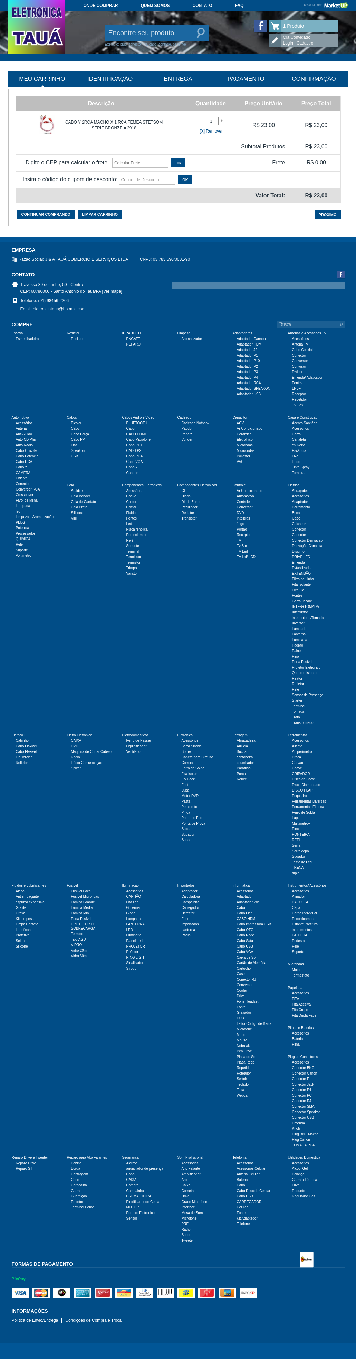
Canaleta (299, 439)
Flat (74, 445)
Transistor (189, 518)
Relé (19, 544)
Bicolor (76, 423)
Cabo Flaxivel (26, 746)
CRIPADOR (301, 774)
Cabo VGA (134, 462)
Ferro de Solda (193, 768)
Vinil (74, 518)
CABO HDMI (136, 434)
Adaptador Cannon (251, 339)
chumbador (245, 763)
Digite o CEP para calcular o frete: (67, 162)
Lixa (295, 456)
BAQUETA (300, 902)
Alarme (131, 1163)
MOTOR (132, 1207)
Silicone (77, 513)
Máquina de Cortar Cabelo (91, 752)
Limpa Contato (27, 924)
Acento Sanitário (304, 423)
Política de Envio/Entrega (35, 1320)
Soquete (132, 546)
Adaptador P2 (247, 366)
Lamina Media (82, 908)
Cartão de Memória (252, 963)
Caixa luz (299, 524)
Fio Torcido (24, 757)
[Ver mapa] (112, 291)
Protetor (77, 1202)
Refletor (298, 684)
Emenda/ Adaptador (307, 377)
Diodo (186, 496)
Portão (242, 529)
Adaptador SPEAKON (253, 388)
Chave (131, 496)
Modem (242, 1035)
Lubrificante (25, 930)
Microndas (245, 445)
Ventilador (134, 752)
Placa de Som (247, 1057)
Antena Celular (248, 1174)
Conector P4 (301, 1090)
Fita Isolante (301, 584)
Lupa (185, 790)
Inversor (298, 623)
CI (183, 491)
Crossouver (24, 495)
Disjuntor (299, 551)
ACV (240, 423)
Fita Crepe (300, 1010)
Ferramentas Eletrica (308, 807)
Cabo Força (80, 434)
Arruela (242, 746)
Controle (243, 502)
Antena (21, 428)
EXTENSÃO (301, 573)
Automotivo (245, 496)
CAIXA (76, 740)
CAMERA (23, 473)
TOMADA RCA (303, 1145)
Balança (298, 1174)
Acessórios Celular (251, 1169)
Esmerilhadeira (27, 339)
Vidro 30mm (80, 956)
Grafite (21, 908)
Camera (132, 1185)
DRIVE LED (301, 557)
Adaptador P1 (247, 355)
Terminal (132, 551)
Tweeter (188, 1240)
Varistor (132, 573)
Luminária (134, 935)
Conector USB (303, 1117)
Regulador (190, 507)
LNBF (296, 388)
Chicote (22, 478)
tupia (296, 873)
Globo (131, 913)
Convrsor (299, 366)
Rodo (296, 462)
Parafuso (244, 768)
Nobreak (243, 1046)
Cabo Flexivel (26, 752)
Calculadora (191, 897)
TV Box (298, 405)
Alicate (297, 746)
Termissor (133, 557)
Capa (296, 908)
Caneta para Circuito (197, 757)
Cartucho (244, 968)
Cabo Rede (245, 935)
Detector (188, 913)
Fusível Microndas (85, 897)
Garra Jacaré (302, 601)
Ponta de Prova (193, 823)
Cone (75, 1180)
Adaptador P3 (247, 372)
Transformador (303, 723)
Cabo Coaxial (302, 350)
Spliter (76, 768)
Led (129, 524)
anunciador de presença (144, 1169)
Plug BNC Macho (305, 1134)
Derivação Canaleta (307, 546)
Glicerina (133, 908)
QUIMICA (23, 539)
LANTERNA (135, 924)
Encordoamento (304, 919)
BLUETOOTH (136, 423)
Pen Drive (244, 1051)
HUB (240, 1018)
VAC (240, 462)
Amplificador (191, 1174)
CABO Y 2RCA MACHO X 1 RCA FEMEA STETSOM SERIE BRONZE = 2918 (114, 125)
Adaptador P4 (247, 377)
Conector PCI (302, 1095)
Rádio (186, 1229)
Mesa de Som (192, 1213)
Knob (296, 1128)
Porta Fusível (302, 662)
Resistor (77, 339)
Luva (296, 1185)
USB (74, 456)
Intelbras (243, 518)
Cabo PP (78, 439)
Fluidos (131, 513)
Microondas (246, 451)
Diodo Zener (191, 502)
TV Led (242, 551)
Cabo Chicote (26, 451)
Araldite (77, 491)
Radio (75, 757)
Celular (242, 1207)
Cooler (131, 502)
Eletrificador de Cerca (143, 1202)
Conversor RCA (28, 489)
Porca (241, 774)
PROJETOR (135, 946)
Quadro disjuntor (305, 673)
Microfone (244, 1029)
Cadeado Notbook (196, 423)
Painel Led (134, 941)
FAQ (239, 5)
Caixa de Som (248, 957)
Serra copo (300, 851)
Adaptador (300, 502)
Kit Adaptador (247, 1218)
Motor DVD (190, 796)
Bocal (296, 513)
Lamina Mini (80, 913)
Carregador (190, 908)
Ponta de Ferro (193, 818)
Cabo (75, 428)
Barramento (301, 507)
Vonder (187, 439)
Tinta (240, 1090)
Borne (186, 752)
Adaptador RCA (249, 383)
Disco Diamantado (306, 785)
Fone (186, 919)
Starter (297, 700)
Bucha (242, 752)
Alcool (20, 891)
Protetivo (22, 935)
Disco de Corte (303, 779)
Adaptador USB (249, 394)
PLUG (20, 522)
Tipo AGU (78, 939)
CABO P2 (133, 451)
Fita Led (132, 902)
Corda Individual (304, 913)
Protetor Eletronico (306, 667)
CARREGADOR (249, 1202)
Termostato (300, 975)
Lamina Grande (83, 902)
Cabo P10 (134, 445)
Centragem (79, 1174)
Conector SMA (303, 1106)
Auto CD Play (26, 439)
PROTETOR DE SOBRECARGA (83, 926)
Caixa (296, 434)
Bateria (297, 1039)
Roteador (244, 1073)
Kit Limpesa (25, 919)
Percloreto (190, 807)
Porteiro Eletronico (140, 1213)
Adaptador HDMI (249, 344)
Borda (75, 1169)
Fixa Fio (298, 590)
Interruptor (300, 612)
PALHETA (299, 935)
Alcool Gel (300, 1169)
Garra (75, 1191)
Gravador (244, 1013)
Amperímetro (302, 752)
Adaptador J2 (247, 350)
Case (241, 974)
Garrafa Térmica (304, 1180)
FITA (295, 999)
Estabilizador (302, 568)
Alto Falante (191, 1169)
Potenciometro (137, 535)
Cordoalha (79, 1185)
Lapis (296, 818)
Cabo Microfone (138, 439)
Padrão (297, 645)
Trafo (296, 717)
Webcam (243, 1095)
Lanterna (299, 634)
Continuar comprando (45, 214)
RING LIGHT (136, 957)
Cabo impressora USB (254, 924)
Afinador (298, 897)
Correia (187, 763)
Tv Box (242, 546)
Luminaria (299, 640)
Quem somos (155, 5)
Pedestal (299, 941)
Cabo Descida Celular (253, 1191)
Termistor (133, 562)
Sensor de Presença (308, 695)
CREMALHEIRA (138, 1196)
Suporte (22, 550)
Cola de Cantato (83, 502)
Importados (190, 924)
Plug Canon (301, 1140)
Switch (242, 1079)
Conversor (300, 361)
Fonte (186, 785)
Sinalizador (134, 963)
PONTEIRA (301, 834)
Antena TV (300, 344)
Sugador (188, 834)
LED (129, 930)
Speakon (78, 451)
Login (288, 43)
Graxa (20, 913)
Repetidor (299, 399)
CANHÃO (133, 897)
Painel (297, 651)
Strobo (131, 968)
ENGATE (133, 339)
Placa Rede (246, 1062)
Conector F (300, 1079)
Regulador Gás (303, 1196)
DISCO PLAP (302, 790)
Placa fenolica (137, 529)
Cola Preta (79, 507)
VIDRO (76, 945)
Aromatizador (192, 339)
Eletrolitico (245, 439)
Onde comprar (101, 5)
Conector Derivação (307, 540)
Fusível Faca (81, 891)
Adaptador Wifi (248, 902)
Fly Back (188, 779)
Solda (186, 829)
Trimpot (132, 568)
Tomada (298, 712)
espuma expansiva (30, 902)
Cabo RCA (24, 462)
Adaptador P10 (248, 361)
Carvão (297, 763)
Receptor (299, 394)
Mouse (242, 1040)
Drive (241, 996)
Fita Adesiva (301, 1004)
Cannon (132, 473)
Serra (296, 845)
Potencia (22, 528)
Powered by (326, 5)
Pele (295, 946)
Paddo (187, 428)
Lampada (23, 506)
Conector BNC (303, 1068)
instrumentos (302, 930)
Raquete (298, 1191)
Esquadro (299, 796)
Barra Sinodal (192, 746)
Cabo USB (245, 946)
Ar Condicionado (249, 428)
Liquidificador (136, 746)
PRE (185, 1224)
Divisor (297, 372)
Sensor (131, 1218)
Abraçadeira (301, 491)
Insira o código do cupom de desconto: (70, 179)
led (18, 511)
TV (239, 540)
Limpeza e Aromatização (35, 517)
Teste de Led (302, 862)
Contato (202, 5)
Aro (184, 1180)
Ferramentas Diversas (309, 801)
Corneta (188, 1191)
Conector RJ (246, 979)
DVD (240, 513)
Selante (22, 941)
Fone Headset (248, 1001)
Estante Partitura (305, 924)
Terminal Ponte (82, 1207)
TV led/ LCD (246, 557)
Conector (299, 355)
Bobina (76, 1163)
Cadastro (305, 43)
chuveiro (298, 445)
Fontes (297, 383)
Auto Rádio (24, 445)
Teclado (243, 1084)
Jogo (240, 524)
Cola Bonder (80, 496)
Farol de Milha (27, 500)
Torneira (298, 473)
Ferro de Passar (138, 740)
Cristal (131, 507)
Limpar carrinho (100, 214)
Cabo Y (21, 467)
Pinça (186, 812)
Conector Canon (304, 1073)
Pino (295, 656)
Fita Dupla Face (304, 1015)
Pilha (296, 1044)
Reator (297, 678)
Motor (296, 970)
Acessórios (300, 339)
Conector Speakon (306, 1112)
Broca (296, 757)
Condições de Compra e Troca (93, 1320)
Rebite (242, 779)
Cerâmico (244, 434)
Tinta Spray (301, 467)
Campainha (190, 902)
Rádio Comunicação (86, 763)
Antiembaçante (27, 897)
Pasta (186, 801)
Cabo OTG (245, 930)
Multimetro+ (301, 823)
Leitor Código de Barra (254, 1024)
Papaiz (187, 434)
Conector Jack (303, 1084)
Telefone (243, 1224)
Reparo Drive (26, 1163)
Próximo (328, 215)
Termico (77, 934)
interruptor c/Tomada (308, 618)
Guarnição (79, 1196)
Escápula (299, 451)
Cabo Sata (245, 941)
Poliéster (243, 456)
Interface (188, 1207)
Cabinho (22, 740)
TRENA (298, 868)
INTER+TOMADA (305, 607)
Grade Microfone (194, 1202)
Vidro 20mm (80, 950)
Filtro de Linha (303, 579)
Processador (25, 533)
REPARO (133, 344)
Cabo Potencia (27, 456)
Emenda (298, 562)
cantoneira (245, 757)
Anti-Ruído (24, 434)
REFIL (297, 840)
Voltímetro (23, 555)
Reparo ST (24, 1169)
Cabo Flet (244, 913)
